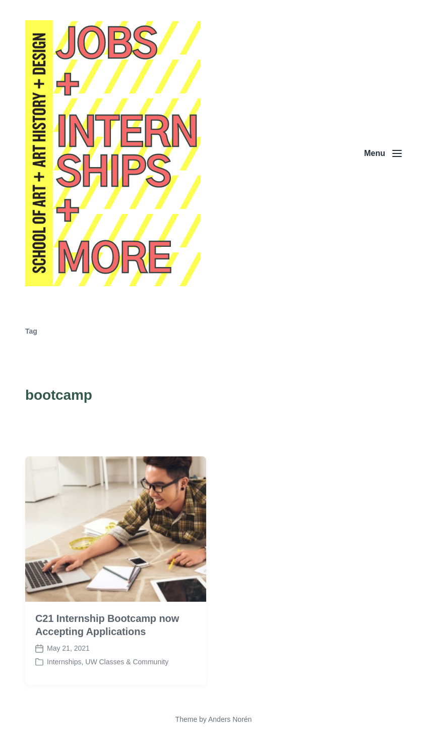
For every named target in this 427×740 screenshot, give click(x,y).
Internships (64, 669)
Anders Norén (230, 719)
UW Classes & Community (126, 669)
